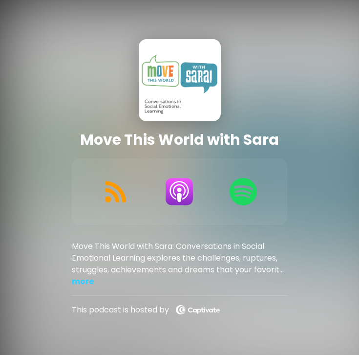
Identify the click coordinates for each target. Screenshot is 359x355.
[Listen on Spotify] (243, 191)
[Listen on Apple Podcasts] (179, 191)
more (83, 281)
